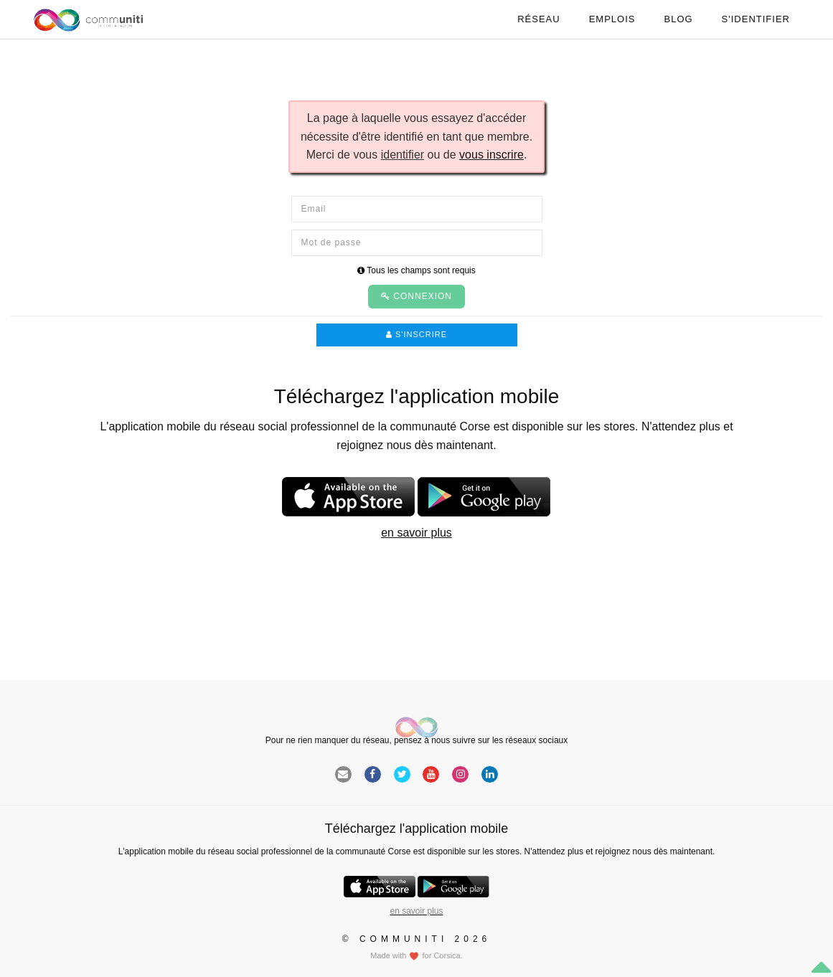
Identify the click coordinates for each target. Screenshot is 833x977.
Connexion (416, 296)
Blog (678, 19)
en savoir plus (416, 533)
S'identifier (756, 19)
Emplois (612, 19)
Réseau (538, 19)
